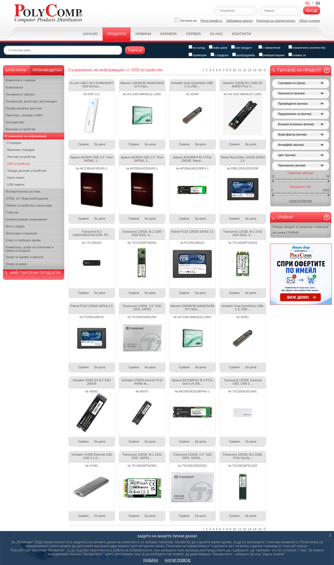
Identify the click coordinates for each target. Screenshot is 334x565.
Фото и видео (15, 226)
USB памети (15, 184)
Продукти (116, 34)
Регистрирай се (211, 20)
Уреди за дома (16, 264)
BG (307, 2)
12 (244, 70)
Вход (311, 10)
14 (254, 70)
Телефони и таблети (20, 94)
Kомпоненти (14, 87)
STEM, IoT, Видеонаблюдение (27, 198)
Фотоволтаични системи (23, 191)
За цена (99, 144)
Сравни (83, 144)
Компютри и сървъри (21, 80)
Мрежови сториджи (21, 149)
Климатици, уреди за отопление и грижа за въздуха (30, 248)
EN (318, 2)
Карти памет (16, 177)
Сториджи (14, 142)
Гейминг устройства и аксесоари (29, 205)
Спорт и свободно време (23, 240)
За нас (216, 34)
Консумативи (15, 122)
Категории (16, 70)
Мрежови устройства (20, 129)
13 (249, 70)
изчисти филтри (300, 200)
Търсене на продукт (299, 70)
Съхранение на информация (26, 136)
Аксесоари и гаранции (21, 233)
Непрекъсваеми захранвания (26, 219)
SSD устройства (18, 163)
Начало (90, 34)
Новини (143, 34)
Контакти (241, 34)
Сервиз (193, 34)
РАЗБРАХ (150, 560)
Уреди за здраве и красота (24, 257)
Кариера (168, 34)
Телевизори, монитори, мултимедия (31, 101)
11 (239, 70)
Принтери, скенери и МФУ (24, 115)
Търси (135, 50)
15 (259, 70)
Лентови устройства (21, 156)
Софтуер (12, 212)
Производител (47, 70)
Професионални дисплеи (24, 108)
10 (234, 70)
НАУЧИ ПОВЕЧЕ (178, 560)
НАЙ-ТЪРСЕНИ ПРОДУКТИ (35, 272)
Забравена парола (239, 20)
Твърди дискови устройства (26, 170)
